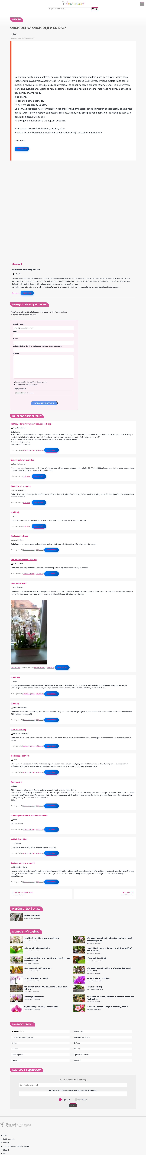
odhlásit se (82, 1099)
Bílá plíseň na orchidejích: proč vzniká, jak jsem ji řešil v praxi (109, 969)
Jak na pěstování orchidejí (36, 978)
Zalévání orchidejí (19, 839)
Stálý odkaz (15, 293)
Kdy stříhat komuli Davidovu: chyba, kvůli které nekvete (46, 988)
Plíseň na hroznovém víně (23, 892)
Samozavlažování (19, 583)
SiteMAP (6, 1150)
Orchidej (15, 512)
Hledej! (94, 9)
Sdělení (16, 353)
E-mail (15, 339)
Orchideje (15, 677)
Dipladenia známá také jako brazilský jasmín (107, 1007)
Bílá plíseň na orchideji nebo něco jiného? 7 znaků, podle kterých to (110, 939)
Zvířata (77, 1043)
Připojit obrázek (20, 389)
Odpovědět (22, 149)
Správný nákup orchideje (98, 978)
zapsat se (66, 1099)
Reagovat (27, 293)
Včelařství (15, 1060)
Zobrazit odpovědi (28, 450)
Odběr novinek (8, 1139)
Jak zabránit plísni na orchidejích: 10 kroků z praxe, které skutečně (47, 959)
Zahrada (15, 1049)
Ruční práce (78, 1031)
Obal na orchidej (18, 729)
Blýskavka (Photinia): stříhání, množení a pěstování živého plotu (110, 998)
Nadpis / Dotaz (18, 324)
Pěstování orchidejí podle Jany (38, 968)
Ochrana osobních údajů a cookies (16, 1146)
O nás (5, 1135)
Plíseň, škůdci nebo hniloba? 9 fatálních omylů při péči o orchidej (109, 949)
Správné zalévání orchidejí (23, 863)
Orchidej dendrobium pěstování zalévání (29, 815)
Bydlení (14, 1043)
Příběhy (77, 1049)
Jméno (15, 331)
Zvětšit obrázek (15, 667)
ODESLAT (73, 1105)
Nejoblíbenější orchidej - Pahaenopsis (41, 1007)
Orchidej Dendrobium (34, 997)
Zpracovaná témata (81, 1054)
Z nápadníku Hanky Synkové (22, 1037)
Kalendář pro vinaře (82, 1037)
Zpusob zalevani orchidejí (22, 460)
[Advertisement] (73, 55)
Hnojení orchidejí (94, 987)
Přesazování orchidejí (96, 958)
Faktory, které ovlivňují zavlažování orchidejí (31, 424)
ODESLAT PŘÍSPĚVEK (44, 403)
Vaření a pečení (17, 1054)
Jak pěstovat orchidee (21, 486)
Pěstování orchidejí (19, 536)
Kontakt (77, 1060)
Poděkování (16, 782)
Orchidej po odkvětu (20, 756)
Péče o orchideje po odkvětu (37, 948)
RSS (4, 1153)
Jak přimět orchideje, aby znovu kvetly (41, 938)
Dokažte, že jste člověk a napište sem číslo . (37, 346)
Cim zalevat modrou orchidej (24, 559)
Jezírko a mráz (127, 892)
